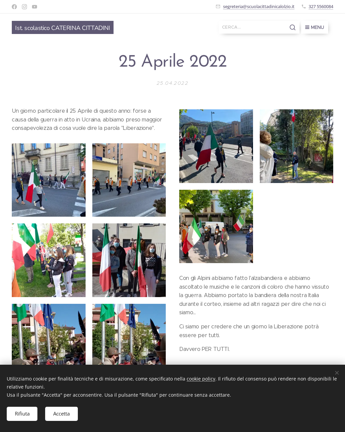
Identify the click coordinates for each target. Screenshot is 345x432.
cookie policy (201, 378)
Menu (314, 27)
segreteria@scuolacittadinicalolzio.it (258, 6)
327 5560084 (321, 6)
